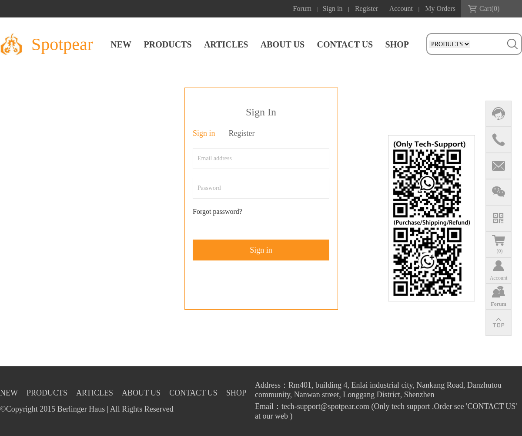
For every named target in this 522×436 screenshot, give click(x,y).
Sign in (333, 8)
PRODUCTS (168, 44)
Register (366, 8)
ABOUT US (282, 44)
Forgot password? (217, 211)
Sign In (261, 112)
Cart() (489, 8)
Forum (302, 8)
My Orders (440, 8)
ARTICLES (226, 44)
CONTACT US (345, 44)
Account (401, 8)
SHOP (397, 44)
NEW (120, 44)
